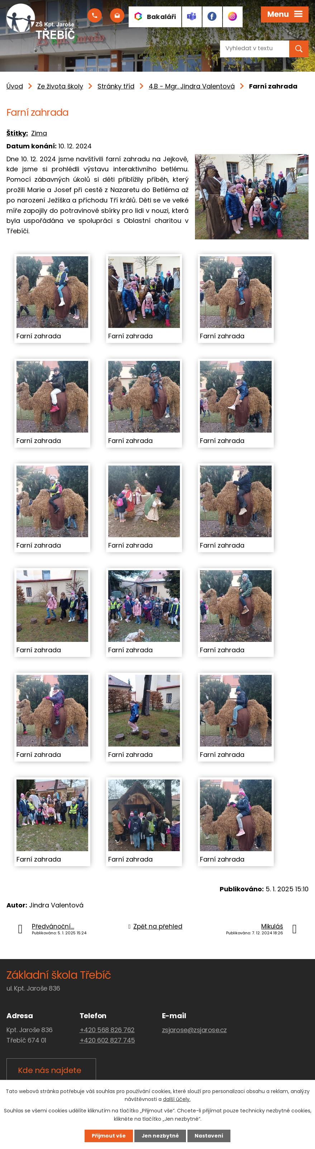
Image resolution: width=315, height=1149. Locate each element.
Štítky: (17, 133)
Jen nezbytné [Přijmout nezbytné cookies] (160, 1135)
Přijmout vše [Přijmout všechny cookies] (108, 1135)
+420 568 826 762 (107, 1029)
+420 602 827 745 (107, 1040)
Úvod (14, 86)
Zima (39, 133)
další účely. (177, 1099)
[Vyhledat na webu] (248, 48)
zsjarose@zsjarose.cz (194, 1029)
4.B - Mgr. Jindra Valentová (192, 86)
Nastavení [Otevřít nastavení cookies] (210, 1135)
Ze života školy (60, 86)
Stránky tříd (115, 86)
